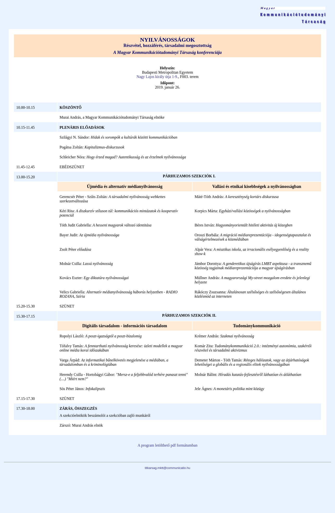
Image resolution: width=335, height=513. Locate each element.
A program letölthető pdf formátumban (168, 445)
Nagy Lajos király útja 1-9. (157, 77)
